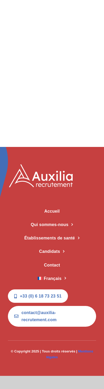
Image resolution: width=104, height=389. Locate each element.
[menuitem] (52, 278)
